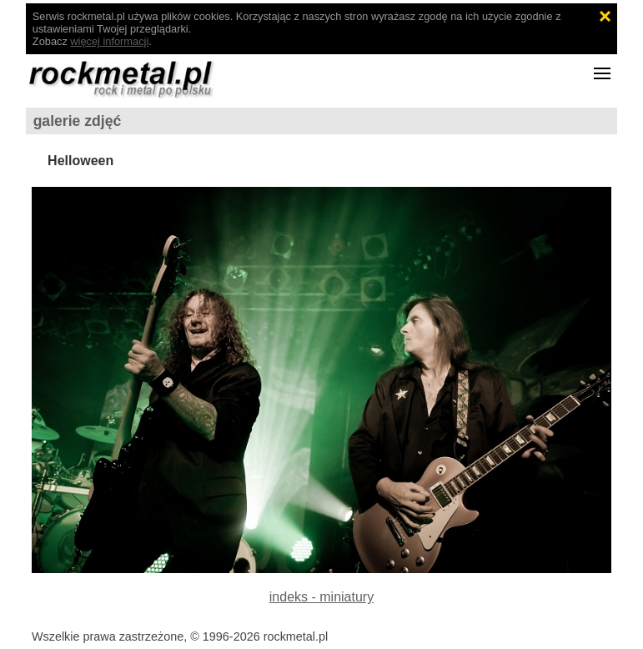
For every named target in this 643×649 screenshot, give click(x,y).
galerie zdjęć (77, 121)
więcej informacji (109, 41)
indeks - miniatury (321, 597)
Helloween (80, 160)
